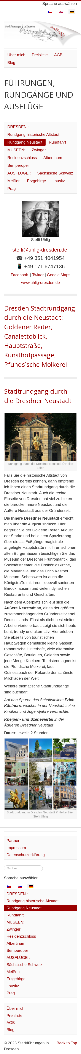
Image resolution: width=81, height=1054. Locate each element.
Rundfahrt (57, 142)
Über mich (16, 55)
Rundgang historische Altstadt (33, 134)
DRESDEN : (18, 127)
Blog (11, 63)
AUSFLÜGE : (19, 173)
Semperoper (18, 165)
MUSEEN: (16, 150)
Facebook (19, 275)
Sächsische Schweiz (55, 173)
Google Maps (58, 275)
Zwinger (39, 150)
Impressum (16, 848)
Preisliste (40, 55)
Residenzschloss (22, 158)
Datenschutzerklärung (25, 855)
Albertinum (52, 158)
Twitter (38, 275)
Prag (11, 189)
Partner (12, 841)
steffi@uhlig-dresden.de (40, 250)
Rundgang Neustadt (24, 142)
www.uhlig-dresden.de (40, 283)
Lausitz (58, 181)
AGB (58, 55)
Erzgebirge (36, 181)
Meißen (14, 181)
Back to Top (67, 1043)
